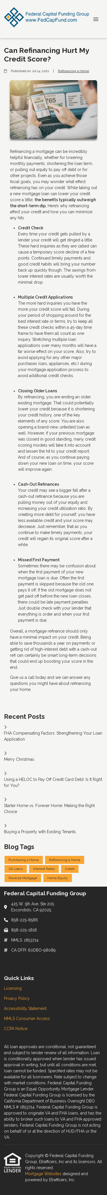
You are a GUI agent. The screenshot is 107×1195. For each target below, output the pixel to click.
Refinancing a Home (73, 71)
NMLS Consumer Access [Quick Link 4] (27, 1018)
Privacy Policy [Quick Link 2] (17, 998)
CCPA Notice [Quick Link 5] (15, 1028)
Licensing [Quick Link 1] (13, 988)
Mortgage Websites (43, 1173)
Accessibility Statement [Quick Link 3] (25, 1008)
